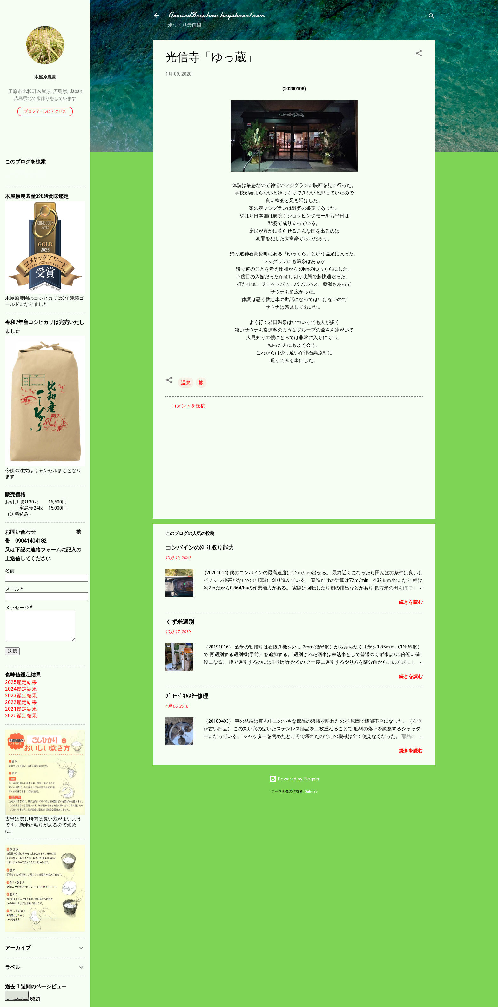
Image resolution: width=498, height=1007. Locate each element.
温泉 (186, 382)
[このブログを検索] (45, 173)
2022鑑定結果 (21, 702)
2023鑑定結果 (21, 696)
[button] (419, 54)
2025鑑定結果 (21, 682)
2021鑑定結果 (21, 709)
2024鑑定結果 (21, 689)
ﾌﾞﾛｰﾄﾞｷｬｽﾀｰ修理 (186, 696)
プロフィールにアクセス (45, 111)
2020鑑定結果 (21, 716)
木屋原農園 (45, 76)
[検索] (431, 17)
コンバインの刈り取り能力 (199, 548)
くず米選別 (179, 622)
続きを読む (411, 602)
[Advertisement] (294, 459)
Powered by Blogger (294, 779)
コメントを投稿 (188, 406)
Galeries (311, 791)
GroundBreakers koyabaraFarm (216, 15)
